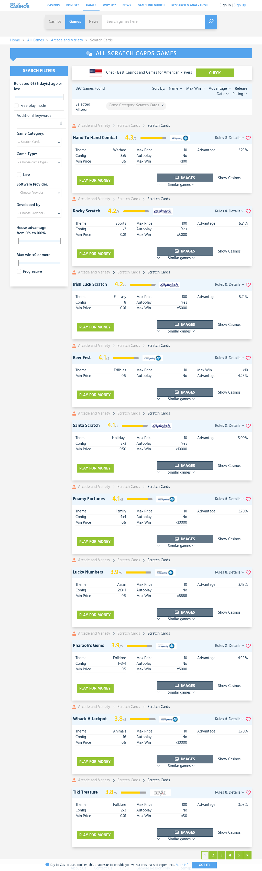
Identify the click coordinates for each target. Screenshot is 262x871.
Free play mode (30, 106)
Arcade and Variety (67, 40)
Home (15, 40)
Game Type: (27, 154)
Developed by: (29, 205)
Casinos (53, 5)
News (127, 5)
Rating (239, 94)
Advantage (219, 89)
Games (91, 5)
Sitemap (184, 815)
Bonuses (72, 5)
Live (23, 175)
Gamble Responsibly (153, 815)
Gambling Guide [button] (151, 5)
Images (158, 178)
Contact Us (103, 815)
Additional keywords (34, 116)
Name (176, 89)
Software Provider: (32, 185)
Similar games (233, 178)
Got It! (204, 865)
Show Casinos (198, 178)
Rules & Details (230, 138)
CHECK (215, 73)
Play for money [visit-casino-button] (96, 178)
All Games (35, 40)
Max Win (195, 89)
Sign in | (226, 5)
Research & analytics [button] (189, 5)
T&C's (124, 815)
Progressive (29, 271)
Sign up (240, 5)
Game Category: (30, 134)
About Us (78, 815)
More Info (182, 865)
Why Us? (109, 5)
